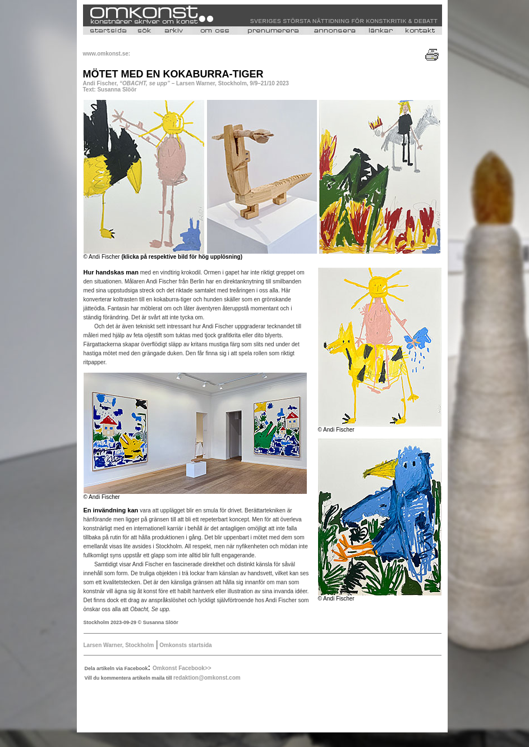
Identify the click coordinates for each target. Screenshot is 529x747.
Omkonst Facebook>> (182, 668)
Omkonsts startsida (184, 645)
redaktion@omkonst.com (207, 678)
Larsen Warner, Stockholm (119, 645)
